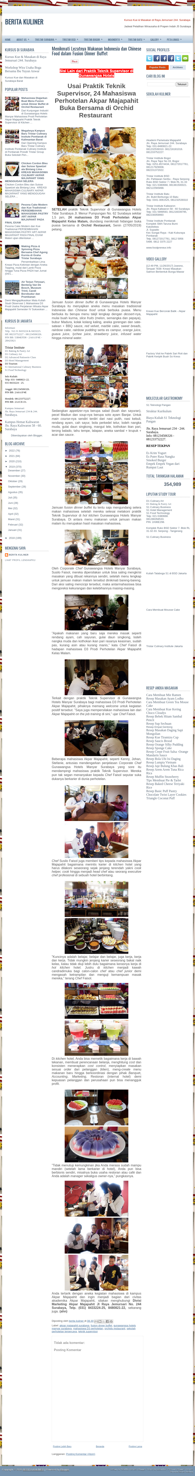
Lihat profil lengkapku (20, 560)
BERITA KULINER (24, 21)
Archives (178, 67)
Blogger (37, 435)
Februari (13, 524)
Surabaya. (11, 414)
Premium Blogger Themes (180, 1469)
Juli (10, 497)
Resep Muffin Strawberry (162, 776)
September (14, 486)
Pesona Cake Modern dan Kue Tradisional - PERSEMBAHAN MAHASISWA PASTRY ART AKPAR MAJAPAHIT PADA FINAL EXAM (26, 213)
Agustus (13, 492)
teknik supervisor (88, 1331)
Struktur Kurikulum (159, 411)
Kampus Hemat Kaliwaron (22, 422)
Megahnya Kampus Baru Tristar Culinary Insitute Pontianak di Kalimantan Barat (34, 135)
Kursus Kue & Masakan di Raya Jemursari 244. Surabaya (157, 20)
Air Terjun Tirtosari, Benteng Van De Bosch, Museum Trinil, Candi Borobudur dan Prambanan (33, 289)
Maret (12, 519)
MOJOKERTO (116, 38)
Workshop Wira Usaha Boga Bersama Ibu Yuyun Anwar (23, 69)
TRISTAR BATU (137, 38)
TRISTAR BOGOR (94, 38)
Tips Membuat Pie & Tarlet (163, 780)
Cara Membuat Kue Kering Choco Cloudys (163, 711)
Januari (12, 529)
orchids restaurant (114, 1328)
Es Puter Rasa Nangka (160, 456)
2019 (12, 466)
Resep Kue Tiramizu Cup (162, 737)
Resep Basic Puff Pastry (161, 791)
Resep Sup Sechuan (158, 723)
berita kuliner (19, 555)
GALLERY (157, 38)
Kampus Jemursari (14, 408)
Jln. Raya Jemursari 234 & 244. (21, 411)
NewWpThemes (128, 1469)
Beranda (100, 1446)
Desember (14, 470)
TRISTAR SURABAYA (47, 38)
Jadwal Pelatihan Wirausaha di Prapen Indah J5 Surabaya (157, 26)
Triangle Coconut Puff (160, 798)
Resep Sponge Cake (159, 748)
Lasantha (161, 1469)
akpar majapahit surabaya (74, 1325)
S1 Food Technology (15, 370)
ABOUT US (24, 38)
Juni (11, 502)
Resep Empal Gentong (159, 726)
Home (8, 40)
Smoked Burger (156, 460)
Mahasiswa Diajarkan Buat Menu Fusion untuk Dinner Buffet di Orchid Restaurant (35, 102)
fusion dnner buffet (101, 1325)
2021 (12, 455)
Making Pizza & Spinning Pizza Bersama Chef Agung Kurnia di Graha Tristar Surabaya (34, 252)
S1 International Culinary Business (23, 366)
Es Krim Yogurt (156, 453)
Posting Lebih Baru (62, 1446)
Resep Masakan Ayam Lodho (164, 698)
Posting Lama (135, 1446)
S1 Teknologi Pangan (158, 405)
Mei (10, 508)
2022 (12, 450)
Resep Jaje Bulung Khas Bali (164, 766)
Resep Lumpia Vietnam (161, 762)
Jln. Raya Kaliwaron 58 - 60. (23, 425)
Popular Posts (157, 67)
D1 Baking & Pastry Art (17, 350)
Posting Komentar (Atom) (80, 1454)
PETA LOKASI (175, 38)
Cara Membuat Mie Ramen (163, 695)
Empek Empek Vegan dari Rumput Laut (162, 465)
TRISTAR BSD (71, 38)
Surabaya (11, 429)
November (14, 475)
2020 (12, 461)
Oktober (13, 481)
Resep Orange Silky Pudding (164, 744)
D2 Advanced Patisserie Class (20, 357)
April (11, 513)
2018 (12, 537)
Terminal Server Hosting (181, 1471)
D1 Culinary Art (13, 354)
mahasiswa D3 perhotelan (88, 1328)
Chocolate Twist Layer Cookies (166, 794)
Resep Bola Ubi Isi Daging (163, 758)
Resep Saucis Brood (159, 741)
